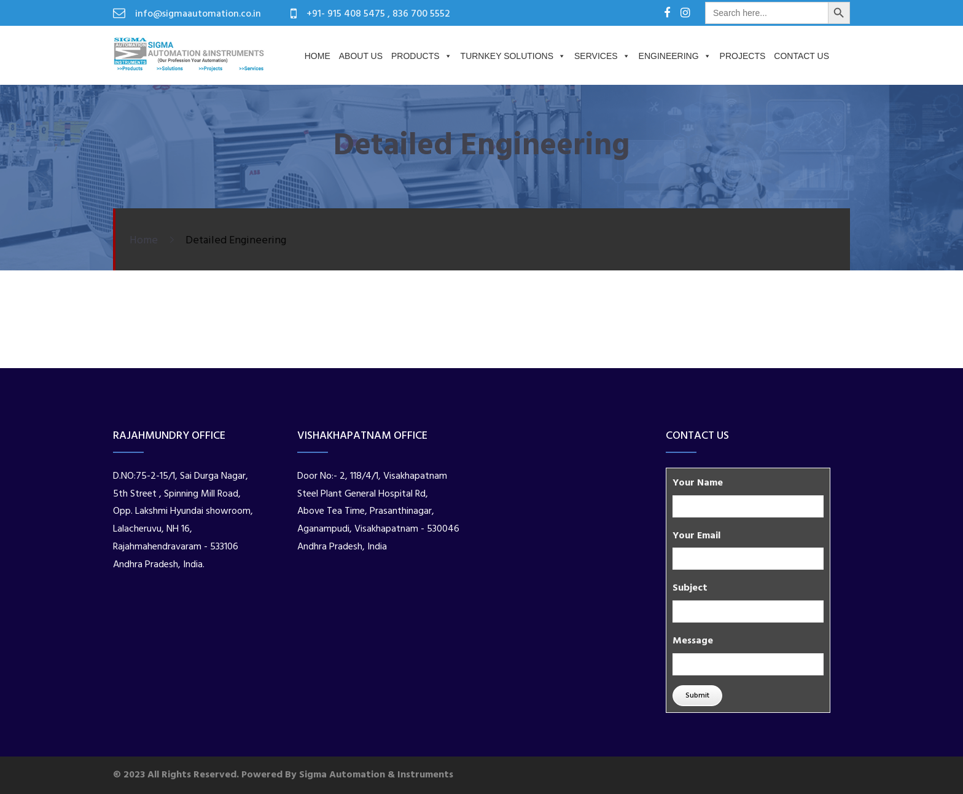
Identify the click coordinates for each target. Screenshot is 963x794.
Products (421, 56)
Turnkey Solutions (513, 56)
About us (361, 56)
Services (602, 56)
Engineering (675, 56)
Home (317, 56)
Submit (697, 696)
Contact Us (801, 56)
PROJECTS (743, 56)
